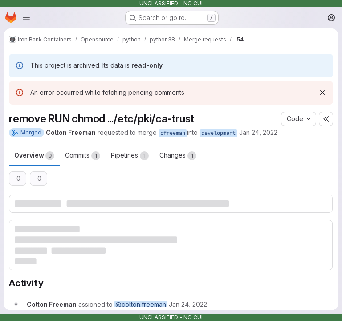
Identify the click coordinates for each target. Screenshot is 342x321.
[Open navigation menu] (26, 18)
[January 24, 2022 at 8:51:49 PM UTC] (188, 304)
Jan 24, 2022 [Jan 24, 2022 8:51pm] (258, 132)
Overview (34, 155)
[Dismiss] (322, 92)
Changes (177, 155)
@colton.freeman (140, 304)
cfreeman (172, 133)
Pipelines (130, 155)
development (218, 133)
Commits (82, 155)
